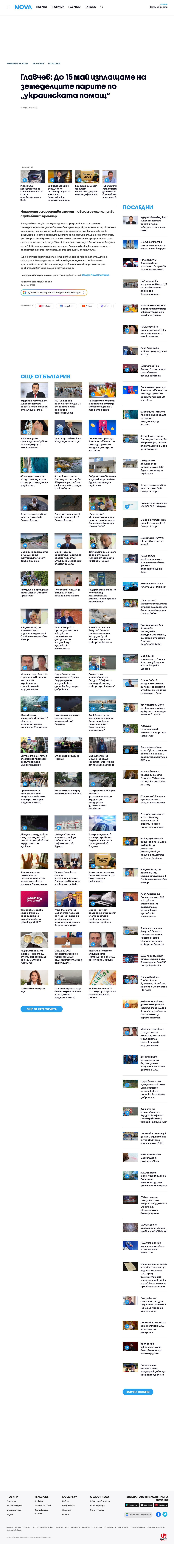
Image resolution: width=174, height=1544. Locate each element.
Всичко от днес (14, 1505)
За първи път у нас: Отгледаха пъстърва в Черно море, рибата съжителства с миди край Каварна (68, 482)
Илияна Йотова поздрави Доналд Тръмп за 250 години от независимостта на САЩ (153, 778)
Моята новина (14, 1510)
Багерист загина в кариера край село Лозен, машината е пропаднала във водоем (100, 840)
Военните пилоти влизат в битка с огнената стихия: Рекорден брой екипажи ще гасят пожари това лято (100, 635)
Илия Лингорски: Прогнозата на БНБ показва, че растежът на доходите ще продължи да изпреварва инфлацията (66, 638)
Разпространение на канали (43, 1527)
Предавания (68, 1505)
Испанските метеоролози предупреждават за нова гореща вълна (153, 1370)
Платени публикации (14, 1530)
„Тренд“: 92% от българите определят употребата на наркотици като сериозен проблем (102, 916)
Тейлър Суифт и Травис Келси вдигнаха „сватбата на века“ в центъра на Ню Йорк (154, 983)
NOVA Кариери (97, 1505)
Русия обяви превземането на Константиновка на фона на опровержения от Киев (153, 563)
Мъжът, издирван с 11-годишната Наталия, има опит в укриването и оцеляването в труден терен (34, 681)
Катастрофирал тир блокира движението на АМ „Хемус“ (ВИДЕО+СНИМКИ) (68, 993)
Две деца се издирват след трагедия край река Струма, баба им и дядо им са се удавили (34, 840)
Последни (11, 1501)
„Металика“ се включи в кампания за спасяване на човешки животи (153, 371)
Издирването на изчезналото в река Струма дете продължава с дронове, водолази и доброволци (67, 681)
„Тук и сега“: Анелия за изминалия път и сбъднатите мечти (67, 592)
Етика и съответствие (155, 1527)
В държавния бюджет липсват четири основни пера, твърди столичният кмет (34, 405)
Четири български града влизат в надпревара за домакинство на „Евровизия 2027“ (32, 916)
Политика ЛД (123, 1527)
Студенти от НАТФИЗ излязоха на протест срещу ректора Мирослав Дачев (34, 760)
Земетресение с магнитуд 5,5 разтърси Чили (151, 1157)
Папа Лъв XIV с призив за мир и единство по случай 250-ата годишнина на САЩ (154, 1138)
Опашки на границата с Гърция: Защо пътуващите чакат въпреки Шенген (34, 556)
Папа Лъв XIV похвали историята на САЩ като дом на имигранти (153, 1327)
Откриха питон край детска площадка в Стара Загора (67, 517)
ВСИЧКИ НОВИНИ (138, 1391)
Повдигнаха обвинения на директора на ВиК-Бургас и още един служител (102, 480)
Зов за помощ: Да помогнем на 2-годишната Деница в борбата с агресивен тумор (34, 633)
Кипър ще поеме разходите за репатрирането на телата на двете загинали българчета (34, 878)
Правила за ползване (137, 1527)
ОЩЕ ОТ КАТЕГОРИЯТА (42, 1009)
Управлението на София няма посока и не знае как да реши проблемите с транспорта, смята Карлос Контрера (67, 917)
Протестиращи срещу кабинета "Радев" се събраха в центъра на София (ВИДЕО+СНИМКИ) (33, 796)
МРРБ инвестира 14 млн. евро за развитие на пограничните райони (102, 993)
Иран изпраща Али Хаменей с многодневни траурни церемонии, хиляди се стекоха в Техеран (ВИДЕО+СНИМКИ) (153, 635)
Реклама (10, 1527)
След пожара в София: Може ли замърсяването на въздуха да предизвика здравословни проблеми (102, 799)
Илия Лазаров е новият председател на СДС (68, 440)
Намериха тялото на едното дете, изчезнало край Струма (67, 719)
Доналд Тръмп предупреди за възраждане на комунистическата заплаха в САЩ (153, 1063)
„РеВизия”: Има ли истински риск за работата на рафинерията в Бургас (65, 840)
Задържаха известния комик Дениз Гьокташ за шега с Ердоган (151, 1348)
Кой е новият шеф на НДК (33, 990)
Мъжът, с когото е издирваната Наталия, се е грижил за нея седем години (102, 955)
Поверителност (110, 1527)
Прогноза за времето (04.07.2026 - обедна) (154, 504)
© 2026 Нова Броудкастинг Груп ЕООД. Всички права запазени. (29, 1537)
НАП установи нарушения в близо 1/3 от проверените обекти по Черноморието (68, 406)
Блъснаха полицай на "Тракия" (67, 757)
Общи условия (97, 1527)
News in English (97, 1510)
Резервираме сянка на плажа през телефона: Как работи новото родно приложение (102, 595)
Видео (10, 1514)
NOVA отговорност (100, 1501)
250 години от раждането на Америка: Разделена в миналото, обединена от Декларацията (154, 1205)
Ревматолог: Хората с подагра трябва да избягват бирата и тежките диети (102, 405)
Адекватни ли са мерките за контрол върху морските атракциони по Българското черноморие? (101, 722)
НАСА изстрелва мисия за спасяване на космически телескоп (152, 1247)
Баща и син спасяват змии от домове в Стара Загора (33, 517)
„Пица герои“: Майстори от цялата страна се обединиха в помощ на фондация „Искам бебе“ (102, 520)
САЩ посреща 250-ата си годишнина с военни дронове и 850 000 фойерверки (153, 960)
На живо (90, 6)
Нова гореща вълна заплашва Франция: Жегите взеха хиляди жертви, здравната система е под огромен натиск (153, 1009)
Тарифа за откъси (62, 1527)
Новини (41, 6)
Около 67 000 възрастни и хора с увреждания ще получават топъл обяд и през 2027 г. (68, 956)
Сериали (66, 1510)
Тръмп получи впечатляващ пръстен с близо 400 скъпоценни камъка (153, 264)
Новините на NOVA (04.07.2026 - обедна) (153, 585)
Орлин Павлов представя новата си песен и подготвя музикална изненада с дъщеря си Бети (68, 558)
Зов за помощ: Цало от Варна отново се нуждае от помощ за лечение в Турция (102, 556)
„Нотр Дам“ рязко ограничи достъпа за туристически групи (153, 245)
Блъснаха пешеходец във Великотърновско (68, 792)
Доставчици (75, 1527)
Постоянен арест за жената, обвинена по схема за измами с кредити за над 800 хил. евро (102, 444)
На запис (74, 6)
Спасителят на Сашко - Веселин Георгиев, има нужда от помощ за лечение (101, 760)
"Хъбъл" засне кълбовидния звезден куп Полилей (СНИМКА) (154, 1227)
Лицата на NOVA (43, 1505)
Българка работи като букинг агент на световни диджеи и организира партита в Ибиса (154, 753)
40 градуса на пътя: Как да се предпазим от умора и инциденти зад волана (34, 480)
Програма (57, 6)
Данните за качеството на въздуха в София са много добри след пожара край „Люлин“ (102, 680)
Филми (65, 1514)
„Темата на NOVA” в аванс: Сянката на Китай (152, 541)
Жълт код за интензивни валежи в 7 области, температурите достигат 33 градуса (34, 721)
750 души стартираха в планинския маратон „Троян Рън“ (34, 592)
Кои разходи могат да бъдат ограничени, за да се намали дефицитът (102, 876)
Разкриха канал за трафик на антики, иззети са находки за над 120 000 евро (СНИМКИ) (33, 956)
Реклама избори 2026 (22, 1527)
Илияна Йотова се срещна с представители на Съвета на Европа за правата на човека (67, 878)
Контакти (86, 1527)
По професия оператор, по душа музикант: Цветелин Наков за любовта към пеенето (153, 1304)
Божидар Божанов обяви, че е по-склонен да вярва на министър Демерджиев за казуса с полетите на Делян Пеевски (154, 848)
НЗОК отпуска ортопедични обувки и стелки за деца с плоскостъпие (34, 443)
